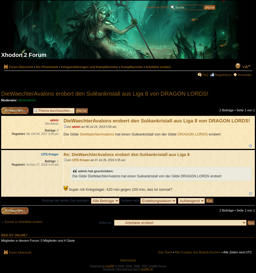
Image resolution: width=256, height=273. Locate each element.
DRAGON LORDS (193, 134)
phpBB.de (147, 269)
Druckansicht (238, 65)
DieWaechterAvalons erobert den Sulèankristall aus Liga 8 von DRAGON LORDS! (104, 94)
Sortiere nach (148, 200)
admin (76, 126)
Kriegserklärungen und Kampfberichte (89, 67)
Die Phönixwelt (47, 67)
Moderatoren (27, 100)
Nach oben (250, 145)
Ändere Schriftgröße (246, 66)
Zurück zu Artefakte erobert (23, 221)
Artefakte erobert (158, 67)
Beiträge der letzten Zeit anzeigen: (80, 200)
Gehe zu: (105, 222)
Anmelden (245, 75)
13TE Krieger (81, 160)
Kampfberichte (132, 67)
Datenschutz (128, 260)
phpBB (110, 266)
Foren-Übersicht (21, 67)
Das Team (165, 252)
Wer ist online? (14, 235)
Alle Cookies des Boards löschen (198, 252)
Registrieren (223, 75)
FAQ (205, 75)
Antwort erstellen (15, 110)
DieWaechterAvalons (97, 134)
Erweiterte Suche (157, 7)
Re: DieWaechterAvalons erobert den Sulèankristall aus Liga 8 (127, 154)
